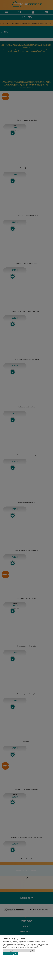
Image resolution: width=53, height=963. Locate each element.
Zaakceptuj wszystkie (10, 954)
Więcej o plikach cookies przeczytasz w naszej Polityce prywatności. (21, 947)
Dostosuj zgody (28, 951)
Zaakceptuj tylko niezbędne (12, 951)
